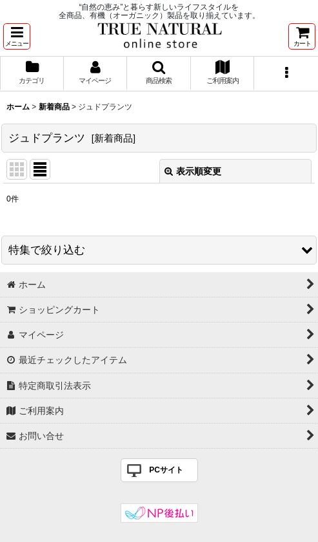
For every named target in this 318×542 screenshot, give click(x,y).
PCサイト (166, 469)
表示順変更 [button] (192, 171)
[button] (16, 36)
